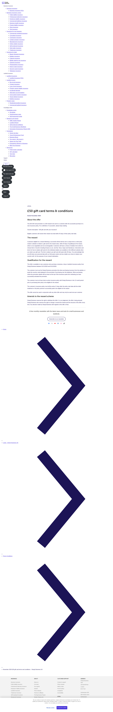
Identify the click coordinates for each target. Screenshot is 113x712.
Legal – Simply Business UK (10, 442)
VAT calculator (13, 151)
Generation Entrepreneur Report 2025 (20, 129)
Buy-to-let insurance (15, 82)
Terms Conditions (7, 556)
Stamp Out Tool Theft (15, 141)
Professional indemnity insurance (19, 17)
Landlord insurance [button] (12, 76)
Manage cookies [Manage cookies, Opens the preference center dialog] (50, 707)
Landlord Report (14, 122)
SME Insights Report (15, 120)
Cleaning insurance (15, 62)
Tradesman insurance (15, 50)
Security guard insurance (16, 68)
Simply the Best (14, 133)
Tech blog (12, 154)
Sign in (6, 163)
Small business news (15, 114)
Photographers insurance (16, 64)
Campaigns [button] (10, 131)
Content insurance (15, 84)
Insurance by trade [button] (12, 52)
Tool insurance (14, 29)
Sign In (5, 186)
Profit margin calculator (16, 149)
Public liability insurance (16, 14)
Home (4, 329)
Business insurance (8, 6)
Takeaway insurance (15, 71)
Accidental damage (15, 90)
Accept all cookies (61, 707)
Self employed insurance (16, 46)
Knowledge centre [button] (11, 110)
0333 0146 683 (7, 167)
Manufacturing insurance (16, 41)
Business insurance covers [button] (14, 12)
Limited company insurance (17, 39)
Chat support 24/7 (8, 170)
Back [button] (6, 192)
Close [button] (6, 196)
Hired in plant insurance (16, 66)
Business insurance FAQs (17, 10)
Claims (5, 160)
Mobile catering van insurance (18, 60)
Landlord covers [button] (11, 80)
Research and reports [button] (12, 118)
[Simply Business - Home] (6, 3)
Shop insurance (14, 27)
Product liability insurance (16, 25)
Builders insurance (15, 56)
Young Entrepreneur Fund (17, 135)
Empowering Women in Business (18, 143)
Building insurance (15, 98)
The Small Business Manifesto (18, 126)
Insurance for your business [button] (14, 31)
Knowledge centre (8, 107)
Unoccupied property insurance (18, 94)
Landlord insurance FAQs (16, 78)
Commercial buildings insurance (18, 21)
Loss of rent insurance (16, 86)
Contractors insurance (16, 37)
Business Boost (14, 137)
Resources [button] (9, 147)
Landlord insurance (8, 73)
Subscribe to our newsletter (56, 319)
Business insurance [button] (12, 8)
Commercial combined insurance (18, 33)
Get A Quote (7, 178)
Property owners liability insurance (19, 88)
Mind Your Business (15, 145)
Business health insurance (17, 23)
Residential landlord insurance (18, 103)
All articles (12, 112)
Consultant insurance (15, 35)
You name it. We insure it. (16, 139)
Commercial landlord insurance (18, 105)
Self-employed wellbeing (16, 124)
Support (5, 158)
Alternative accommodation (17, 92)
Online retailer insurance (16, 43)
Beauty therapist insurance (17, 54)
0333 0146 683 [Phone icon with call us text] (9, 174)
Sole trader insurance (15, 48)
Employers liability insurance (17, 19)
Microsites (12, 156)
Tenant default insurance (16, 96)
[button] (2, 189)
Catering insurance (15, 58)
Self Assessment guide (16, 116)
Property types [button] (11, 101)
